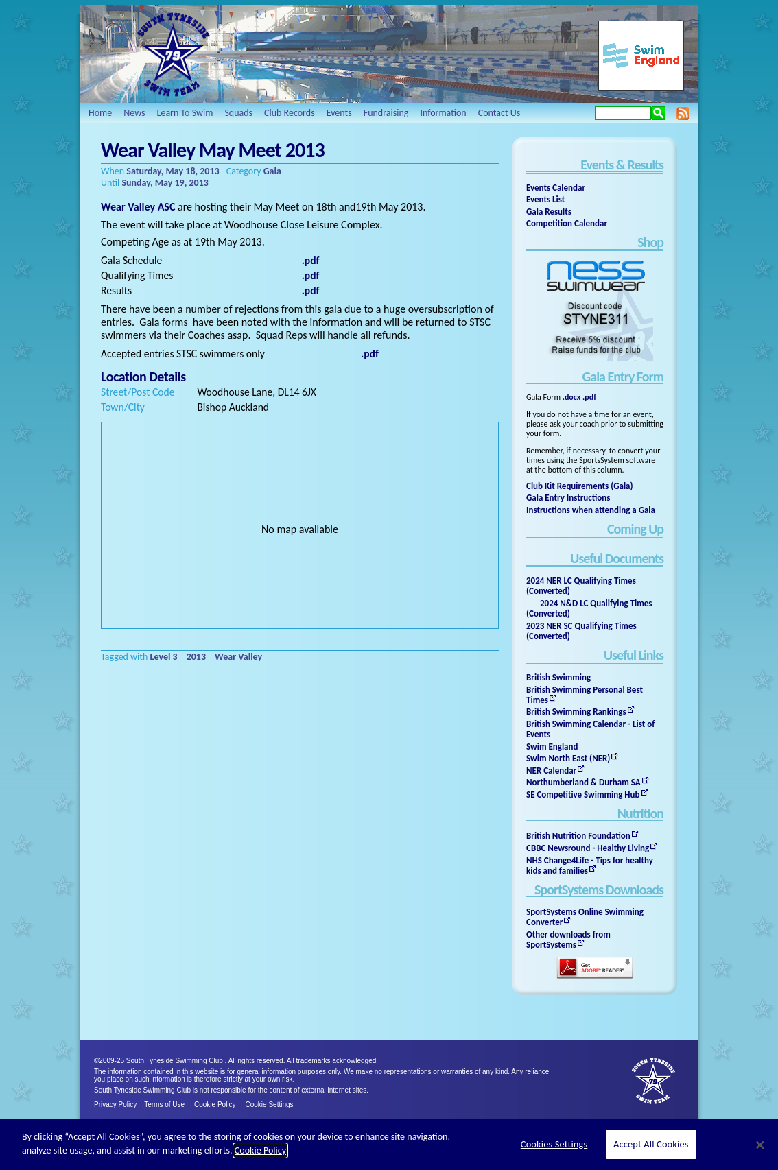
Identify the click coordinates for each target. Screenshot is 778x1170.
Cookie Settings (270, 1104)
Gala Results (548, 211)
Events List (545, 199)
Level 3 (164, 656)
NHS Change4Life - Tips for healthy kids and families (589, 865)
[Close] (760, 1144)
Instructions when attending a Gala (590, 510)
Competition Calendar (566, 223)
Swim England (552, 746)
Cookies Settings (554, 1144)
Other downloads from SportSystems (568, 939)
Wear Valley (238, 656)
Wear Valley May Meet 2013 (213, 150)
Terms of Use (164, 1104)
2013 (196, 656)
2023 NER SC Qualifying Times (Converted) (581, 631)
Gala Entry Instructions (568, 497)
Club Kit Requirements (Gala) (579, 486)
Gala (272, 171)
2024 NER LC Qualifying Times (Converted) (581, 585)
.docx (572, 397)
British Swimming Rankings (576, 711)
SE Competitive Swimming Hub (583, 794)
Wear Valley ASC (138, 206)
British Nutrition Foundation (578, 836)
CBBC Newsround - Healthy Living (587, 848)
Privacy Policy (115, 1104)
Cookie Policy (215, 1104)
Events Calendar (555, 187)
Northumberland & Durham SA (583, 782)
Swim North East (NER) (568, 758)
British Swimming (558, 677)
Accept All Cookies (651, 1144)
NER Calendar (551, 770)
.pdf (589, 397)
